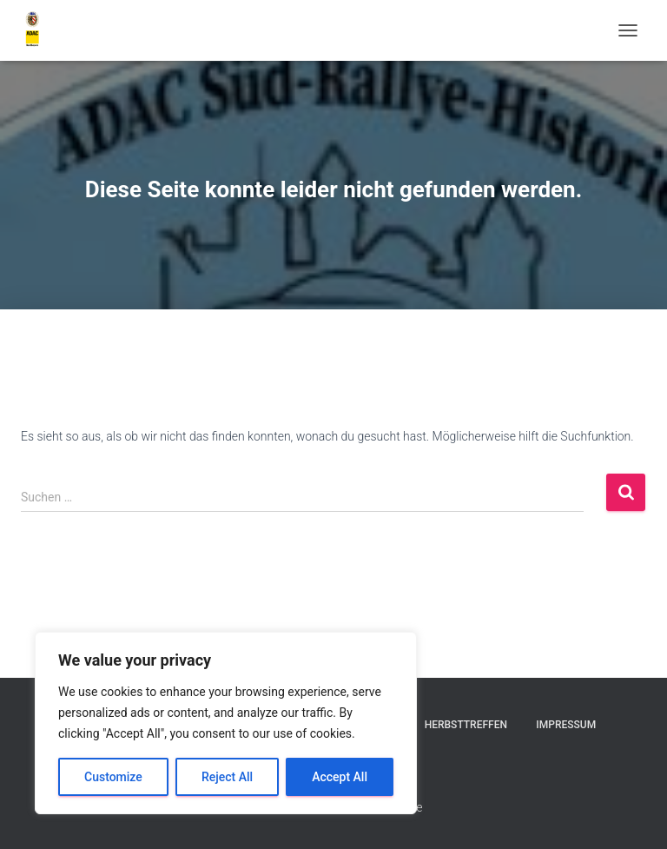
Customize (113, 777)
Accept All (339, 777)
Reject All (227, 777)
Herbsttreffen (466, 725)
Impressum (566, 725)
